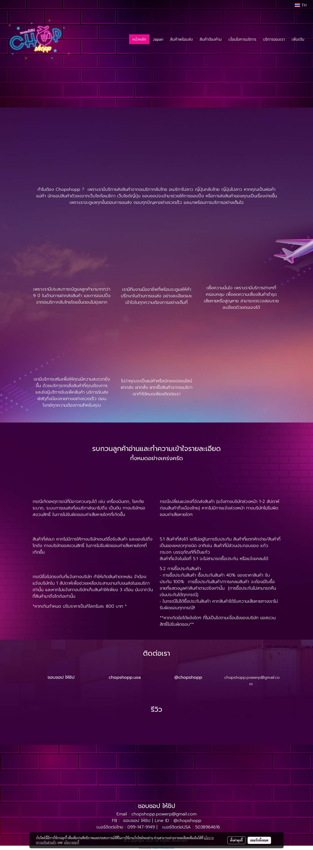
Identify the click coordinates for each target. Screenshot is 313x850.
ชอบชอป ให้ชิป (136, 820)
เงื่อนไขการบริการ (242, 39)
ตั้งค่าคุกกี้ (236, 840)
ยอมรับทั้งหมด (259, 840)
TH (300, 5)
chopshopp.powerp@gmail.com (163, 814)
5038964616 (207, 827)
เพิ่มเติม (298, 39)
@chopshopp (187, 820)
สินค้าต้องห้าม (211, 39)
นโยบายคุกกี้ (71, 842)
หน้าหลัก (139, 39)
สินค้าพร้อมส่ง (181, 39)
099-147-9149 (141, 827)
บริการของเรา (274, 39)
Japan (158, 39)
